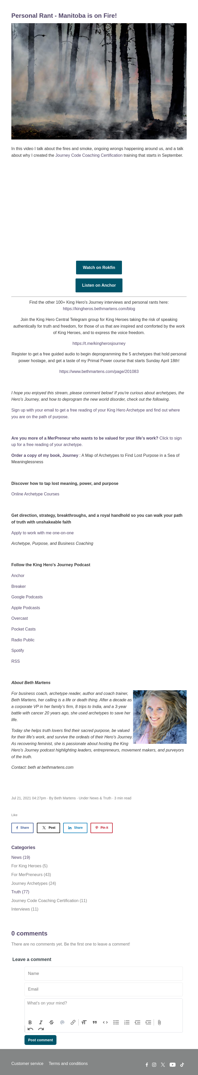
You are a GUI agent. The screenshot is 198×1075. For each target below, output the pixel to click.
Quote (94, 1022)
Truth (107, 798)
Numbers (126, 1022)
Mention (62, 1022)
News (94, 798)
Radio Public (23, 640)
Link (73, 1022)
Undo (30, 1029)
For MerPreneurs (31, 874)
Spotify (17, 650)
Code (105, 1022)
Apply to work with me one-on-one (42, 533)
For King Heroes (29, 866)
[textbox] (104, 1009)
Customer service (27, 1063)
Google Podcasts (27, 597)
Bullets (116, 1022)
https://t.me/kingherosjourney (98, 343)
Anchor (17, 575)
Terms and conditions (68, 1063)
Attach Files (159, 1022)
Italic (41, 1022)
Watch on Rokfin (99, 267)
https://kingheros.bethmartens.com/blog (99, 309)
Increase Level (148, 1022)
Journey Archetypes (33, 883)
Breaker (18, 586)
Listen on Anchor (99, 285)
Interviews (24, 909)
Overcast (19, 618)
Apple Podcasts (25, 608)
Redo (41, 1029)
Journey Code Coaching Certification (89, 155)
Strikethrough (51, 1022)
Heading (84, 1022)
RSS (15, 661)
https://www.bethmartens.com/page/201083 (99, 371)
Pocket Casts (23, 629)
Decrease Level (137, 1022)
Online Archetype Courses (35, 494)
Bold (30, 1022)
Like (14, 815)
